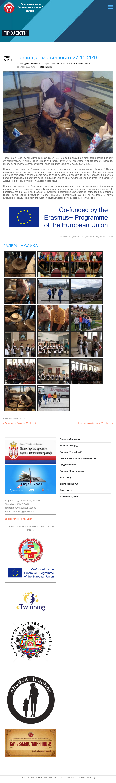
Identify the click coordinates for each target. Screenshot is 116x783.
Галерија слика (45, 67)
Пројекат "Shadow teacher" (73, 471)
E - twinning (65, 477)
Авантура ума (66, 490)
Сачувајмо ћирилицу (70, 439)
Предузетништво (68, 465)
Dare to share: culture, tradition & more (73, 64)
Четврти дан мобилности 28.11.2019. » (95, 423)
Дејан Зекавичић (32, 64)
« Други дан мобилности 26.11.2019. (19, 423)
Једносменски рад (69, 446)
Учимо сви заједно (69, 496)
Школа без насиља (69, 484)
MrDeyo (92, 777)
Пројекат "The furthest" (71, 452)
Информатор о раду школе (19, 519)
